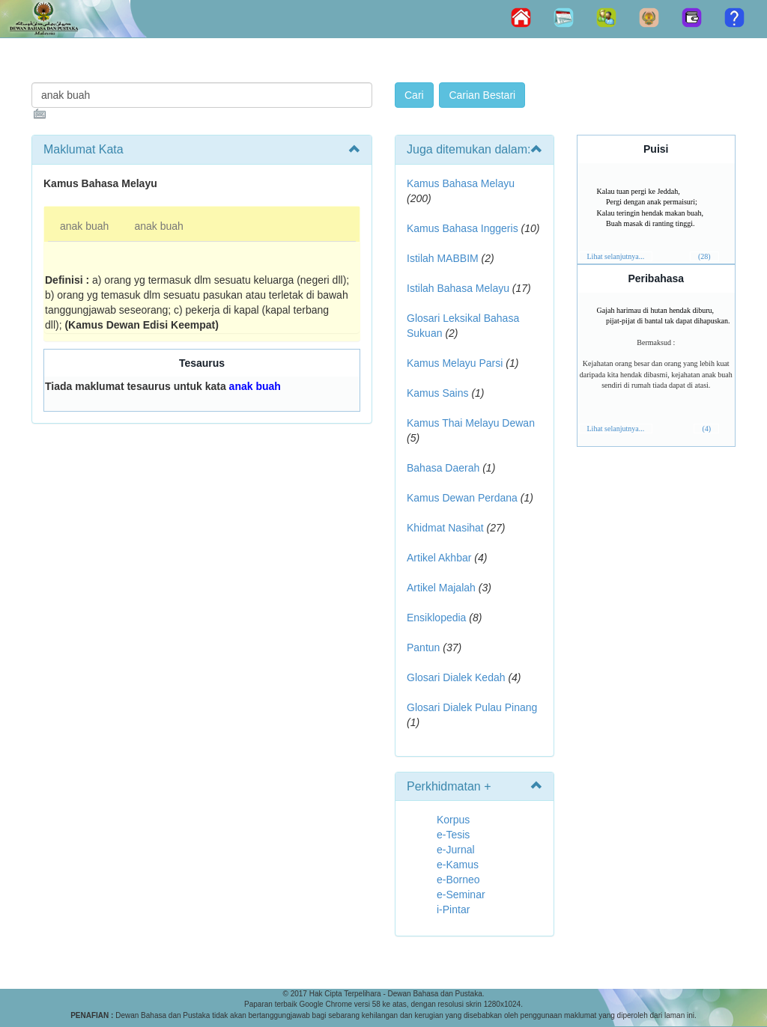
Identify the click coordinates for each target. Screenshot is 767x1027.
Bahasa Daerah (443, 468)
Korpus (453, 820)
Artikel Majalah (441, 588)
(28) (704, 256)
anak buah (84, 226)
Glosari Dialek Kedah (456, 677)
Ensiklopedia (436, 618)
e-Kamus (458, 865)
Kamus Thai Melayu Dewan (471, 423)
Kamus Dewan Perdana (462, 498)
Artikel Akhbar (439, 558)
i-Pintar (453, 909)
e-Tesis (453, 835)
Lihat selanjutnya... (616, 256)
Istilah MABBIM (443, 258)
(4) (706, 428)
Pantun (423, 647)
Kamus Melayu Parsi (455, 363)
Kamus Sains (437, 393)
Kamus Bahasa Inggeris (462, 228)
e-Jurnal (456, 850)
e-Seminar (461, 894)
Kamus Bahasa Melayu (461, 183)
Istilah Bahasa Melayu (458, 288)
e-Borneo (458, 880)
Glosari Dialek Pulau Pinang (472, 707)
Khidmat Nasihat (445, 528)
